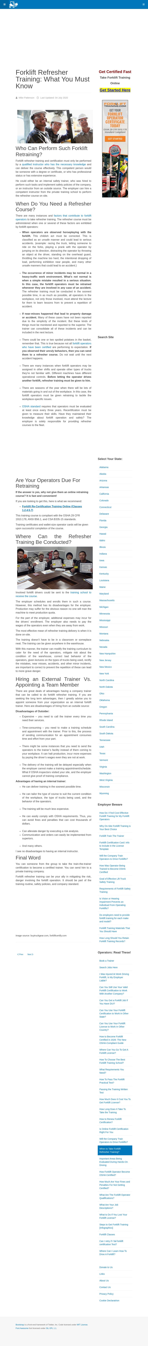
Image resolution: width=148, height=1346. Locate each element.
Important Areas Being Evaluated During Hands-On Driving (113, 1161)
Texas (102, 753)
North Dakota (106, 687)
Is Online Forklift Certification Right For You (113, 1130)
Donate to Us (106, 1267)
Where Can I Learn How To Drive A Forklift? (113, 1253)
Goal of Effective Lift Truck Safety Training (112, 880)
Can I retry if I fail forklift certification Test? (111, 1243)
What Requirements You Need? (111, 1071)
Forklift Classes (107, 1234)
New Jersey (105, 660)
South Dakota (106, 733)
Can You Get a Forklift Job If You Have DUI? (113, 1002)
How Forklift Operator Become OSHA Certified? (114, 1173)
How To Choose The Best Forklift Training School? (112, 1061)
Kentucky (104, 573)
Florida (102, 520)
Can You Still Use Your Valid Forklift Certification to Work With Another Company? (113, 990)
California (104, 494)
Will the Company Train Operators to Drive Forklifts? (113, 857)
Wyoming (104, 793)
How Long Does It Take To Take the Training (112, 1111)
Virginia (103, 766)
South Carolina (106, 727)
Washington (105, 773)
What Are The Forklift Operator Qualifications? (114, 1196)
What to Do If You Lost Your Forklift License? (113, 1216)
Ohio (101, 693)
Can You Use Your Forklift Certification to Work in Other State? (113, 1013)
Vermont (103, 760)
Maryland (104, 593)
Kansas (103, 567)
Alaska (102, 474)
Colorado (104, 500)
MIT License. (82, 1325)
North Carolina (106, 680)
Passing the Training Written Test (113, 1091)
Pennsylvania (106, 713)
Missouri (103, 627)
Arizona (103, 480)
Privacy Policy (106, 1294)
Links (102, 1274)
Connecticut (105, 507)
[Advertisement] (78, 40)
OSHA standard (31, 406)
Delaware (104, 514)
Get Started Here (115, 90)
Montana (103, 633)
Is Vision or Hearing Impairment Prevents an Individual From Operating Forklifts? (112, 903)
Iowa (101, 560)
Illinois (102, 547)
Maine (102, 587)
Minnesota (104, 613)
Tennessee (104, 740)
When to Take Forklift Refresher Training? (110, 1150)
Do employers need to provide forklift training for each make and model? (114, 918)
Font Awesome (22, 1328)
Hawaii (102, 533)
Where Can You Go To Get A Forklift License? (113, 1051)
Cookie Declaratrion (109, 1300)
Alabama (103, 467)
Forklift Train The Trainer (111, 836)
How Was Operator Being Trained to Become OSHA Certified (112, 868)
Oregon (103, 707)
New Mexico (105, 667)
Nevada (103, 647)
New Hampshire (107, 653)
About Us (104, 1280)
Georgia (103, 527)
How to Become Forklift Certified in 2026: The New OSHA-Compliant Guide (112, 1039)
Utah (101, 746)
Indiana (103, 553)
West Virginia (106, 780)
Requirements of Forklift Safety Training (114, 890)
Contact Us (105, 1287)
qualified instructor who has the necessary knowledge (54, 164)
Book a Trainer (106, 960)
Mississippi (104, 620)
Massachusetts (106, 600)
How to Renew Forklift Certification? (110, 1121)
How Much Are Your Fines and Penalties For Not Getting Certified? (114, 1184)
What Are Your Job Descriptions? (108, 1206)
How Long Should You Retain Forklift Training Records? (114, 940)
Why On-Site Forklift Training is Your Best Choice (115, 828)
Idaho (102, 540)
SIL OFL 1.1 (51, 1328)
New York (104, 673)
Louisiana (104, 580)
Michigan (103, 607)
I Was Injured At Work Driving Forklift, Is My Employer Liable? (114, 977)
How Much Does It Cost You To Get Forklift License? (115, 1101)
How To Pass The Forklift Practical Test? (111, 1081)
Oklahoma (104, 700)
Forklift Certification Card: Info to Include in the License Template (114, 845)
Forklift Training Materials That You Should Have (114, 930)
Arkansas (104, 487)
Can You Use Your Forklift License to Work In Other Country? (112, 1026)
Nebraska (104, 640)
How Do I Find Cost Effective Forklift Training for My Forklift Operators (114, 816)
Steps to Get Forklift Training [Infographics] (113, 1226)
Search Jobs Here (108, 967)
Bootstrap (20, 1325)
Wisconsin (104, 786)
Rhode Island (106, 720)
